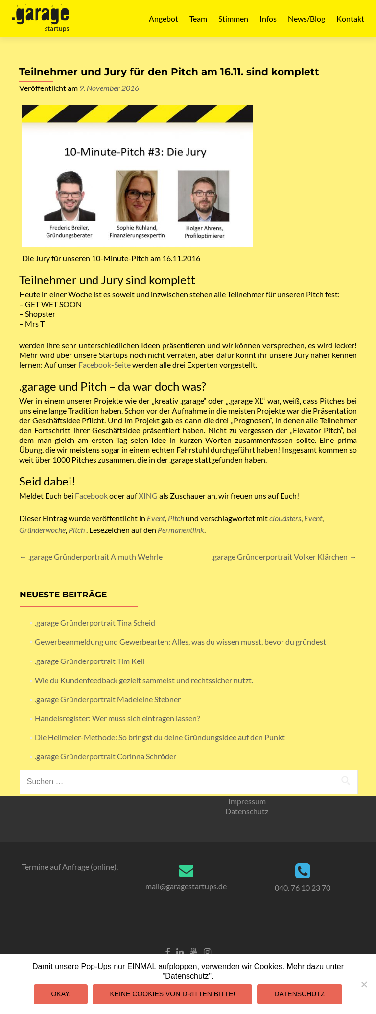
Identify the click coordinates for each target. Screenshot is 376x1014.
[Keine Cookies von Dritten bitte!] (364, 984)
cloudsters (285, 518)
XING (148, 495)
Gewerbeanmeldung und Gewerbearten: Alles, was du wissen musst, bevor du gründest (180, 641)
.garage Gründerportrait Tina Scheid (95, 622)
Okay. (60, 994)
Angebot (163, 18)
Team (198, 18)
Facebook (91, 495)
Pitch (176, 518)
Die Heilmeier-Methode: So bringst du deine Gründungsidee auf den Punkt (160, 737)
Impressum (247, 801)
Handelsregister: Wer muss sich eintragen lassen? (117, 718)
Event (156, 518)
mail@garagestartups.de (186, 886)
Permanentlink (181, 529)
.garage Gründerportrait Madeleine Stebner (108, 699)
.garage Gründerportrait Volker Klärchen (284, 556)
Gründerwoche (42, 529)
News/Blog (306, 18)
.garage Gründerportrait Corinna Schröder (105, 756)
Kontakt (350, 18)
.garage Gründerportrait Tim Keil (89, 660)
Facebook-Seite (104, 364)
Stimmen (233, 18)
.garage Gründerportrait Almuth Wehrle (91, 556)
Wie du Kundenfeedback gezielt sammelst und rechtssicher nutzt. (144, 679)
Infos (268, 18)
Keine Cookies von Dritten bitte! (172, 994)
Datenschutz (246, 811)
